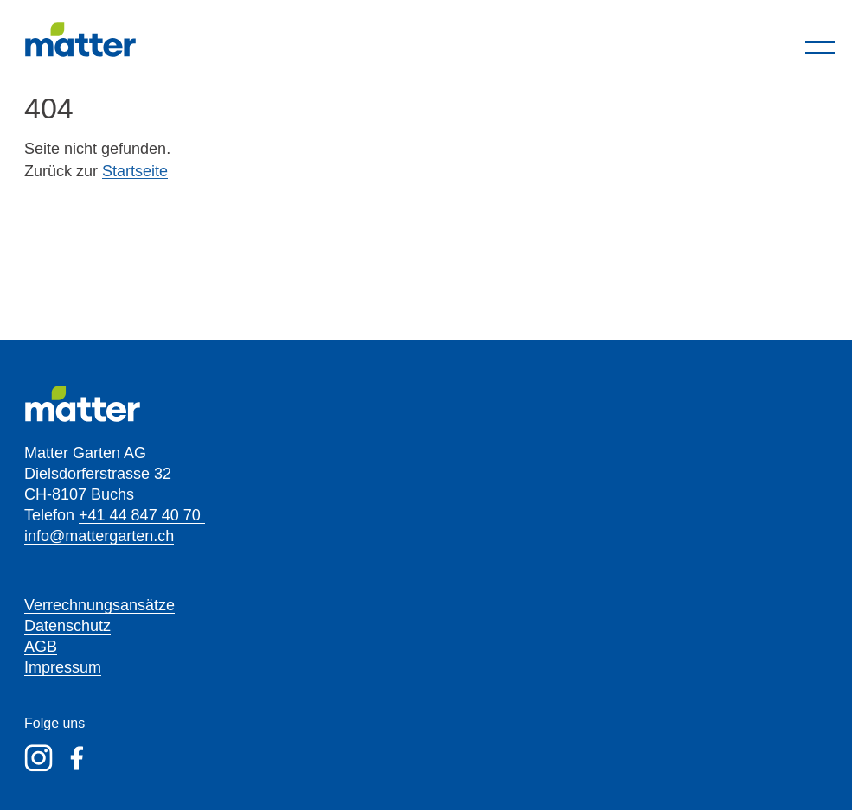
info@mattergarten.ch (99, 536)
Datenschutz (67, 626)
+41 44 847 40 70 (142, 515)
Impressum (62, 667)
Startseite (135, 171)
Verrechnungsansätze (99, 605)
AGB (40, 646)
